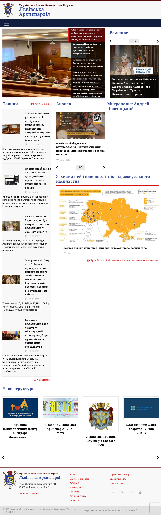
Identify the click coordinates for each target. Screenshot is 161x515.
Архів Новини (41, 104)
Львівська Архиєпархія (34, 12)
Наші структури (116, 483)
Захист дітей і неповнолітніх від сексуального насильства (105, 247)
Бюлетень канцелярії (79, 479)
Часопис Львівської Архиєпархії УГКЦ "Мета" (60, 429)
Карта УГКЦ (75, 500)
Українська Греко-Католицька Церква (46, 5)
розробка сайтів (108, 510)
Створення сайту (91, 510)
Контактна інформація (29, 493)
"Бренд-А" (132, 510)
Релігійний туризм (78, 496)
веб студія (122, 510)
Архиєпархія (75, 487)
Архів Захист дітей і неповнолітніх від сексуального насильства (125, 260)
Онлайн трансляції (118, 479)
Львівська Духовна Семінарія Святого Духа (101, 441)
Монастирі (74, 492)
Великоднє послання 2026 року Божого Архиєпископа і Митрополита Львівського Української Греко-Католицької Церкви (134, 87)
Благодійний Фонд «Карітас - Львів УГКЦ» (141, 429)
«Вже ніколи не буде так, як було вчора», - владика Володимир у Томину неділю (37, 224)
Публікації (74, 483)
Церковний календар (119, 474)
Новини (73, 474)
